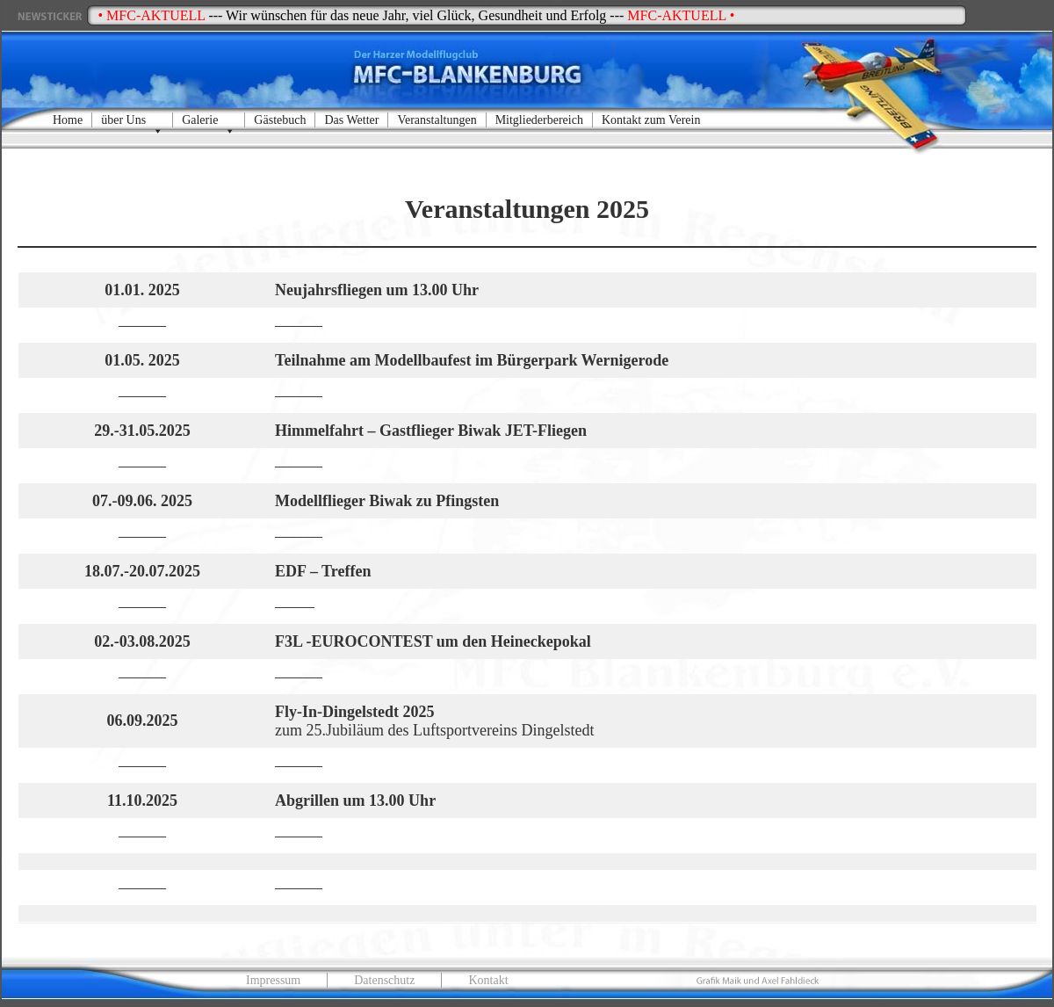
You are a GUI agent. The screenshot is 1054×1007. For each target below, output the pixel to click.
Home (68, 120)
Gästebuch (280, 120)
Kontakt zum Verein (651, 120)
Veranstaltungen (436, 120)
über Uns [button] (132, 120)
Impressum (273, 980)
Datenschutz (384, 980)
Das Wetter (351, 120)
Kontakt (488, 980)
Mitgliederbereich (539, 120)
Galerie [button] (208, 120)
